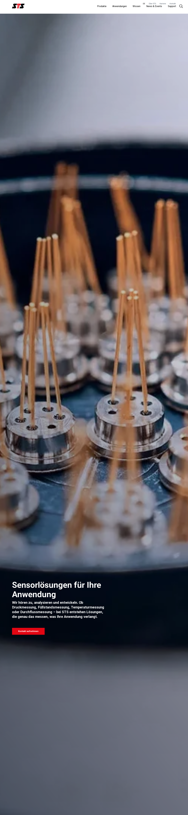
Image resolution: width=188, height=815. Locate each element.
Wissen (136, 7)
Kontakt (173, 4)
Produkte (101, 7)
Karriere (163, 4)
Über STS (152, 4)
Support (172, 7)
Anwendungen (119, 7)
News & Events (154, 7)
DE (144, 4)
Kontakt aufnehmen (30, 630)
